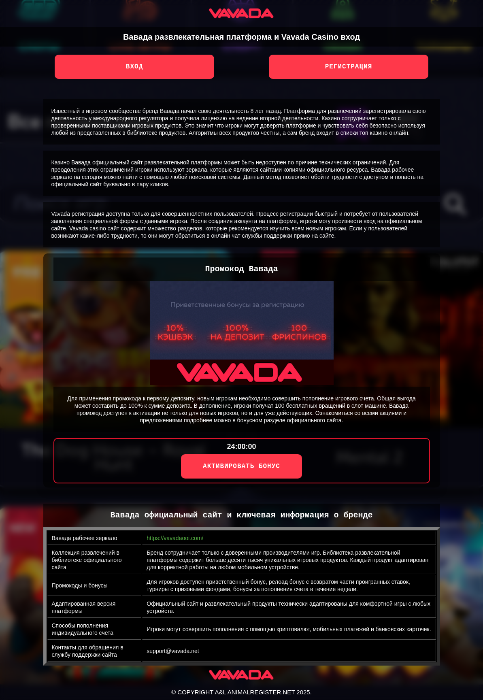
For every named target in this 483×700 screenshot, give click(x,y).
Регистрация (348, 66)
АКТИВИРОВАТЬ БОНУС (241, 466)
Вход (134, 66)
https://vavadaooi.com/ (175, 538)
